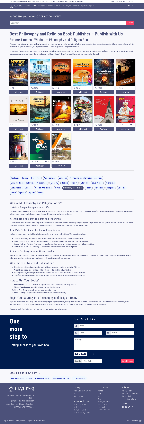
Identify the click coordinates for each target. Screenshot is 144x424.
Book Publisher (79, 407)
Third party (102, 407)
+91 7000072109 (42, 1)
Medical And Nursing (43, 188)
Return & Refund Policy (130, 393)
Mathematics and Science (21, 188)
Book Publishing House (82, 413)
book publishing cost (61, 378)
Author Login (102, 404)
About (100, 396)
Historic (65, 183)
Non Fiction (35, 178)
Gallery (100, 399)
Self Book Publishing (81, 410)
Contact (57, 6)
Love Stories (97, 183)
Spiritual (22, 193)
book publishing (79, 378)
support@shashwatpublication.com (22, 1)
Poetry (88, 188)
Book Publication (80, 404)
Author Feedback (104, 410)
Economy (54, 183)
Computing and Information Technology (86, 178)
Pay (63, 6)
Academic (15, 178)
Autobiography (50, 178)
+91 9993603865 (14, 407)
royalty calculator (42, 378)
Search (130, 23)
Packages (41, 6)
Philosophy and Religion (72, 188)
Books (34, 6)
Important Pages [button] (87, 6)
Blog (99, 393)
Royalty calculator (104, 402)
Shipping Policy (127, 396)
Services (49, 6)
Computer (63, 178)
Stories (100, 391)
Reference (99, 188)
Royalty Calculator (72, 6)
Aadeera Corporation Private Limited (33, 421)
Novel (57, 188)
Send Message (127, 361)
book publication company (21, 378)
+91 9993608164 (28, 407)
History (74, 183)
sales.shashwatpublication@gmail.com (20, 404)
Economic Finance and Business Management (29, 183)
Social (13, 193)
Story (40, 193)
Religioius (111, 188)
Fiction (25, 178)
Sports (32, 193)
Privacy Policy (127, 391)
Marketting (110, 183)
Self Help (122, 188)
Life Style (85, 183)
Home (27, 6)
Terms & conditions (129, 399)
